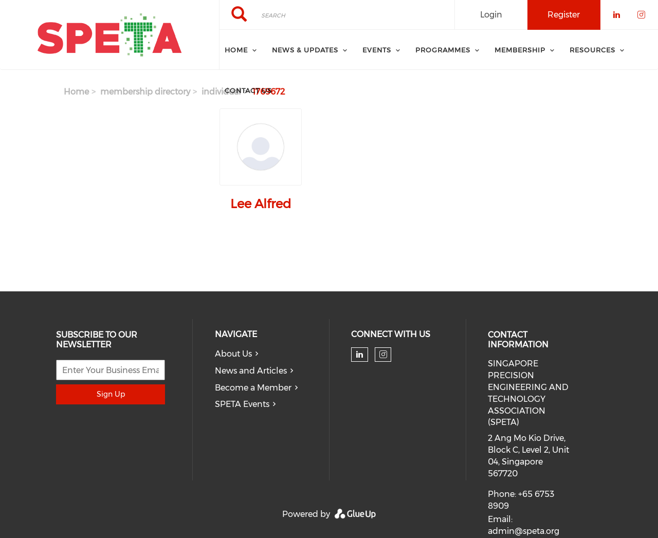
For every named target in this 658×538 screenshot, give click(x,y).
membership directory (145, 92)
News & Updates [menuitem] (305, 50)
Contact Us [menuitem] (248, 90)
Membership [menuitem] (520, 50)
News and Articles (251, 371)
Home (76, 92)
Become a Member (253, 388)
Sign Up (111, 394)
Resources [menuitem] (592, 50)
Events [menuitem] (376, 50)
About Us (233, 354)
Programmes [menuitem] (442, 50)
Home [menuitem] (236, 50)
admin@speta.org (523, 531)
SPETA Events (242, 404)
